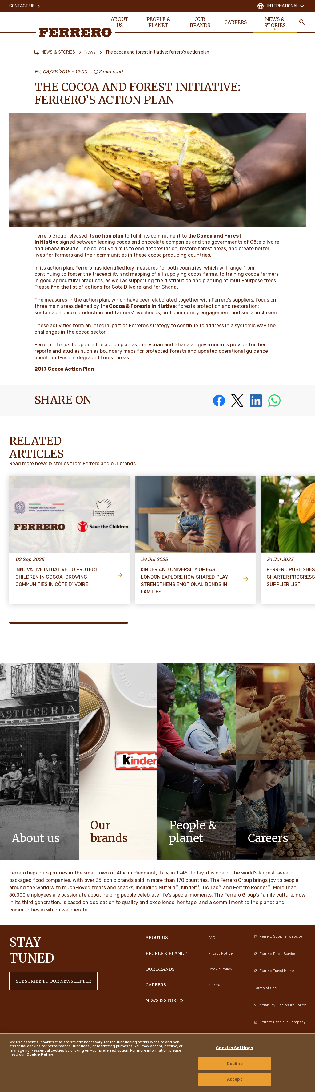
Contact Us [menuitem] (25, 6)
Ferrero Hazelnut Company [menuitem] (279, 1022)
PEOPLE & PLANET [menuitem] (158, 22)
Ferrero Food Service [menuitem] (275, 953)
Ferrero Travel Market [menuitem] (274, 970)
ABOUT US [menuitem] (120, 22)
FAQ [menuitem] (211, 937)
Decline (235, 1063)
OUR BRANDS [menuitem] (200, 22)
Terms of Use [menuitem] (265, 988)
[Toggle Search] (302, 22)
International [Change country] (281, 6)
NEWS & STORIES (58, 52)
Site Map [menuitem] (215, 985)
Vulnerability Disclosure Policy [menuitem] (280, 1005)
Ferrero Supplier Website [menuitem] (278, 936)
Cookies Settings (234, 1047)
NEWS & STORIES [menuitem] (274, 22)
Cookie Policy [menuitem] (220, 969)
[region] (157, 1062)
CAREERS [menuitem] (235, 22)
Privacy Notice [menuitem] (220, 953)
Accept (234, 1079)
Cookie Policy (39, 1054)
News (90, 52)
